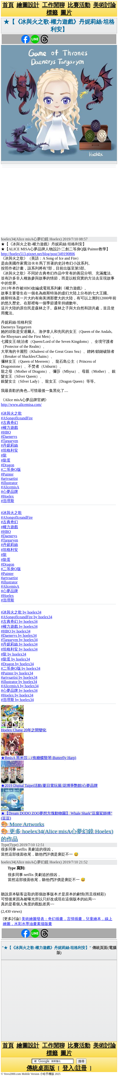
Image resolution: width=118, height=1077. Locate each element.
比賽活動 (79, 5)
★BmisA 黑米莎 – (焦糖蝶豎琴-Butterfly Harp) (38, 758)
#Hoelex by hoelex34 (17, 695)
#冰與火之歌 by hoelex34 (21, 612)
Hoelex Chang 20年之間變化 (23, 730)
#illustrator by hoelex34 (19, 682)
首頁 (8, 5)
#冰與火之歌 (11, 413)
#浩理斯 (7, 501)
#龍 (4, 455)
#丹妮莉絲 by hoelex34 (19, 644)
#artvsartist (9, 479)
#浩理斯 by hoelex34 (17, 700)
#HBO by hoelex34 (15, 631)
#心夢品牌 (9, 492)
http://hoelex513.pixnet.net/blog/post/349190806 (38, 254)
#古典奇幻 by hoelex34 (19, 621)
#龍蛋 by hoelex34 (15, 659)
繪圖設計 (28, 5)
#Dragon (7, 465)
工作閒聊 (53, 5)
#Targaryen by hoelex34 (19, 640)
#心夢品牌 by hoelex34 (19, 690)
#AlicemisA (10, 487)
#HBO (6, 432)
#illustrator (9, 483)
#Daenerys (9, 437)
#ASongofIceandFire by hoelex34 (26, 617)
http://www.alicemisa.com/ (21, 405)
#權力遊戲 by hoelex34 (19, 626)
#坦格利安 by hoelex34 (19, 649)
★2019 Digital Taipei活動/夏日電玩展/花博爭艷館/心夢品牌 (49, 786)
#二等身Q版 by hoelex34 (20, 668)
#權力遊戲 (9, 428)
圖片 (66, 12)
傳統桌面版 (40, 1068)
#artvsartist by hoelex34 (19, 677)
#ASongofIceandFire (17, 418)
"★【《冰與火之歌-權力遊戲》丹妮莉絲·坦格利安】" (46, 948)
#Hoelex (7, 496)
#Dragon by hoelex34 (17, 664)
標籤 (52, 12)
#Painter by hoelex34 (17, 673)
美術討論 (104, 5)
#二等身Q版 (11, 469)
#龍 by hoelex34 (13, 654)
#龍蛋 (5, 460)
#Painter (7, 474)
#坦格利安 (9, 450)
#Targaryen (9, 441)
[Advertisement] (59, 203)
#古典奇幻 (9, 423)
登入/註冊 (74, 1068)
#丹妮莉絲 (9, 445)
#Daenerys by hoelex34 (19, 635)
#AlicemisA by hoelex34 (20, 686)
